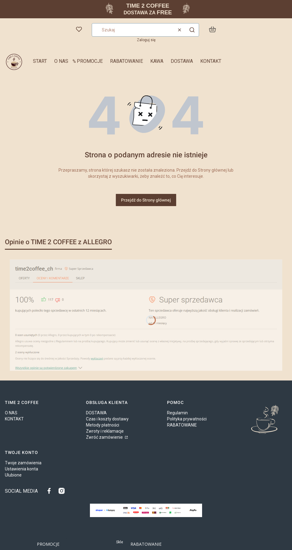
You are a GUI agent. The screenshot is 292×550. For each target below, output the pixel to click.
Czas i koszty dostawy (107, 418)
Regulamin (177, 412)
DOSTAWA (96, 412)
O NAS (11, 412)
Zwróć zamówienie (105, 437)
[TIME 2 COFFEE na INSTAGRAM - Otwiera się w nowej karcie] (62, 491)
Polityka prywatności (187, 418)
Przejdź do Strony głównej (146, 200)
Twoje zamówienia (23, 462)
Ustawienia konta (21, 468)
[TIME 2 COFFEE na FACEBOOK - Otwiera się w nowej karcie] (51, 491)
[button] (192, 30)
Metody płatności (102, 425)
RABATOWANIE (182, 425)
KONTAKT (14, 418)
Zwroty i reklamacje (105, 431)
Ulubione (13, 475)
